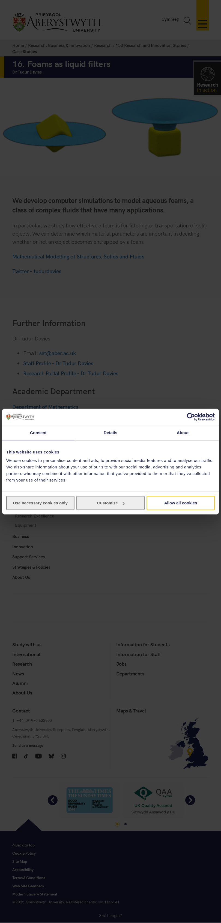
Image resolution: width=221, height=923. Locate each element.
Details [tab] (110, 432)
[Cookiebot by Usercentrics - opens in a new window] (191, 417)
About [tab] (183, 432)
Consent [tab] (38, 432)
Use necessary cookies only (40, 503)
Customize (110, 503)
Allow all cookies (180, 503)
